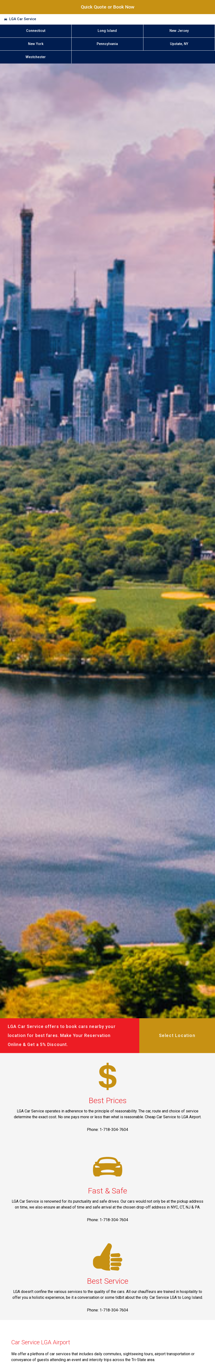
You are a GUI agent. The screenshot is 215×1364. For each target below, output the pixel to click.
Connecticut (35, 31)
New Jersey (179, 31)
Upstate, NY (179, 44)
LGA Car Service (22, 19)
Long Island (107, 31)
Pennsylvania (107, 44)
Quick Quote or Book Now (107, 7)
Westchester (36, 57)
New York (36, 44)
